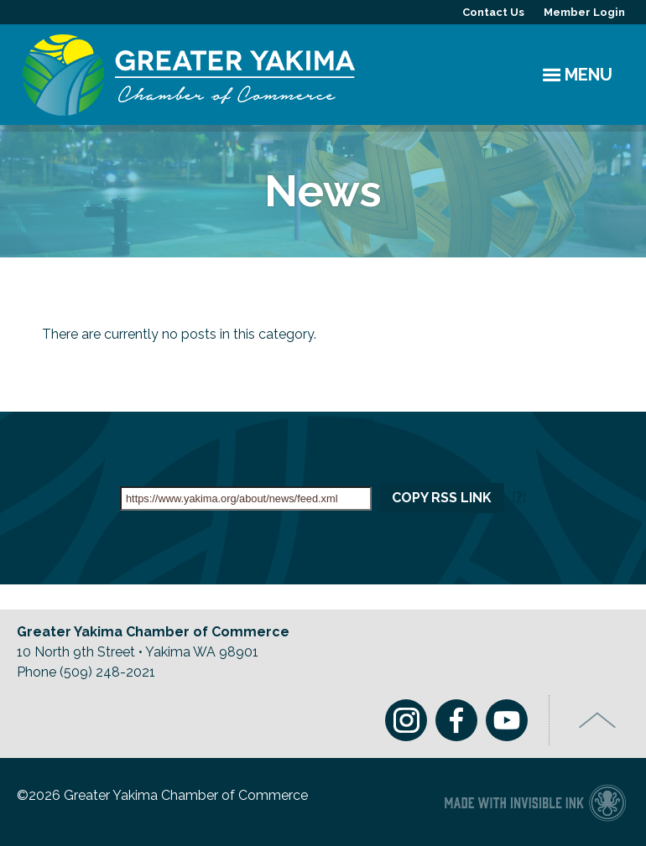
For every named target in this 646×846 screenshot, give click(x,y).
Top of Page (597, 720)
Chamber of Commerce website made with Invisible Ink (534, 802)
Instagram (406, 720)
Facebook (456, 720)
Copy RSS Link (442, 498)
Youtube (507, 720)
